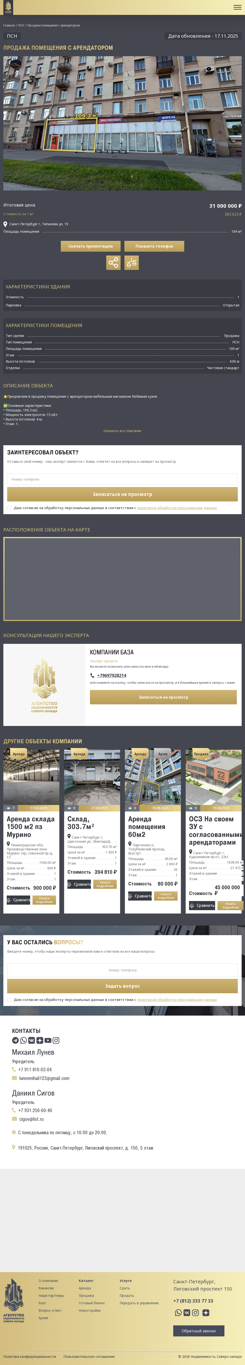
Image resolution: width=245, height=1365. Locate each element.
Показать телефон (154, 246)
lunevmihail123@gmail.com (44, 1078)
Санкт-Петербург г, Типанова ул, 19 (35, 224)
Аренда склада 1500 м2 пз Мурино (31, 826)
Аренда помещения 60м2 (146, 826)
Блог (42, 1303)
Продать (127, 1295)
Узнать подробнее (44, 900)
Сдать (125, 1288)
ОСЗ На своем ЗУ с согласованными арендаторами (216, 830)
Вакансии (46, 1288)
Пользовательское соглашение (89, 1356)
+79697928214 (111, 675)
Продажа (86, 1295)
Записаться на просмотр (163, 697)
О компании (48, 1280)
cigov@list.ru (31, 1119)
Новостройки (89, 1310)
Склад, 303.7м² (81, 822)
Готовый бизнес (92, 1303)
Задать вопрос (122, 986)
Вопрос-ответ (50, 1310)
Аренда (85, 1288)
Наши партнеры (51, 1295)
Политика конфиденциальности (29, 1356)
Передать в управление (139, 1303)
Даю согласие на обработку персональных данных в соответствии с (115, 507)
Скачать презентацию (90, 246)
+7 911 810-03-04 (35, 1069)
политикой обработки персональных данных (177, 507)
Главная (9, 25)
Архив (43, 1318)
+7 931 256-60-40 (35, 1110)
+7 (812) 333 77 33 (193, 1301)
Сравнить (21, 899)
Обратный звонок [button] (199, 1331)
